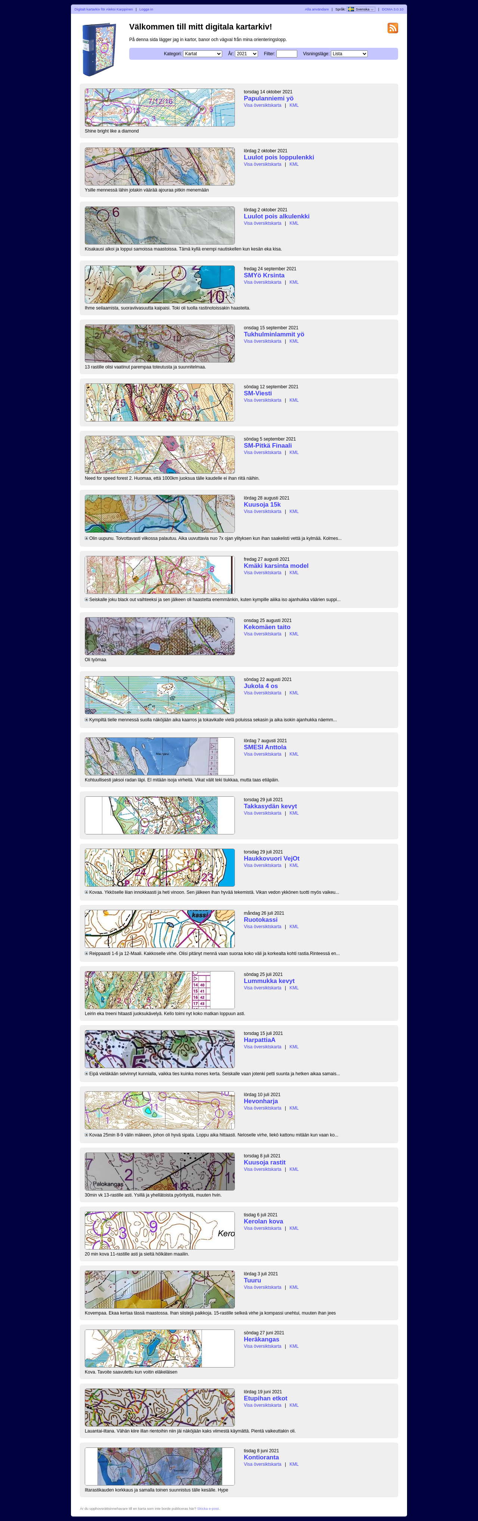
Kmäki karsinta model (276, 565)
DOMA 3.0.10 (393, 9)
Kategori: (173, 53)
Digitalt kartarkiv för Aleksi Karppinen (104, 9)
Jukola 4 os (261, 686)
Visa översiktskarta (262, 105)
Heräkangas (261, 1339)
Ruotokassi (260, 919)
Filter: (269, 53)
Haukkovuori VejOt (271, 858)
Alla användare (317, 9)
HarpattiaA (260, 1039)
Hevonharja (261, 1101)
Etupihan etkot (266, 1398)
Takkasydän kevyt (270, 806)
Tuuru (252, 1280)
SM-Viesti (258, 393)
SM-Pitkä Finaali (268, 445)
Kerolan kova (263, 1221)
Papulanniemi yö (269, 98)
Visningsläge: (316, 53)
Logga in (146, 9)
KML (294, 105)
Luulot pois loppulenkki (279, 157)
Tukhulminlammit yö (274, 334)
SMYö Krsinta (264, 275)
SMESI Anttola (265, 747)
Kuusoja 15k (262, 504)
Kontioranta (261, 1457)
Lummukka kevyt (269, 981)
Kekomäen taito (267, 627)
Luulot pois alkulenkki (277, 216)
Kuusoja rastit (265, 1162)
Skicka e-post (208, 1508)
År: (231, 53)
